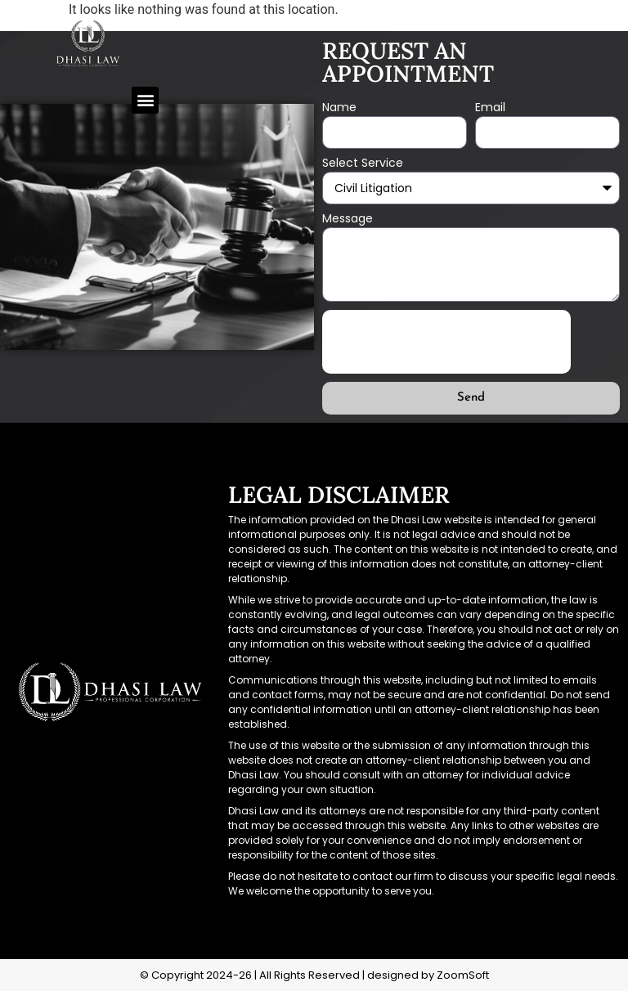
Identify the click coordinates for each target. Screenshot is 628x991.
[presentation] (446, 342)
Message (347, 219)
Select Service (362, 164)
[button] (145, 100)
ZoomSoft (463, 975)
